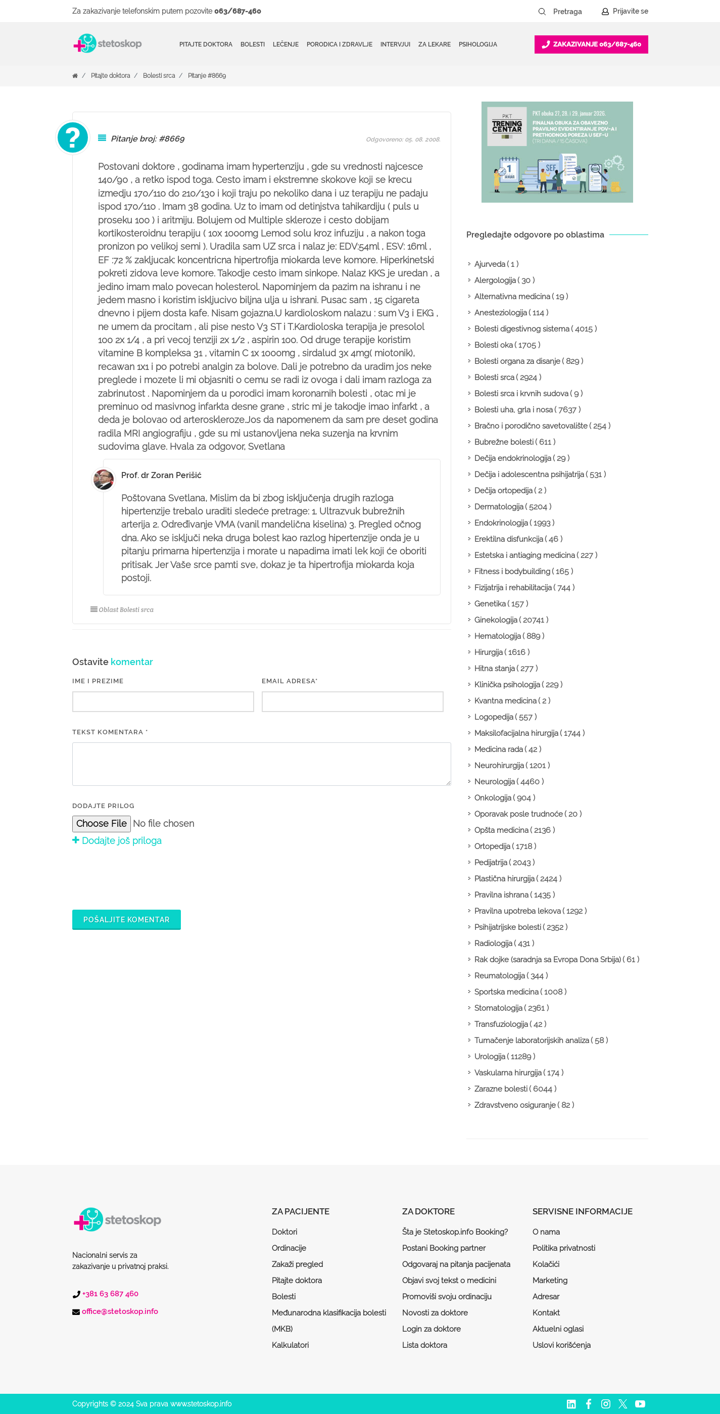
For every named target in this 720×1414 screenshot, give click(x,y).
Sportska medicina (506, 992)
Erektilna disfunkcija (508, 539)
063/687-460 (237, 11)
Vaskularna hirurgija (508, 1072)
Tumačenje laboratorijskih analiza (531, 1040)
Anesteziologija (500, 312)
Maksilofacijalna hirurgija (516, 733)
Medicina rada (498, 749)
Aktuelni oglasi (558, 1329)
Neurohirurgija (499, 765)
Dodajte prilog (103, 806)
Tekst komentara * (110, 732)
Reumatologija (499, 975)
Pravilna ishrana (501, 895)
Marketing (550, 1280)
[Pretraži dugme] (542, 12)
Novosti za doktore (435, 1312)
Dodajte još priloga (117, 840)
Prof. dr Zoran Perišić (161, 475)
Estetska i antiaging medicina (524, 555)
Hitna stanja (494, 668)
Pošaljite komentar (126, 920)
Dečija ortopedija (503, 490)
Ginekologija (495, 620)
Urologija (489, 1056)
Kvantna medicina (505, 700)
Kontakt (546, 1312)
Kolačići (546, 1264)
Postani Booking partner (444, 1248)
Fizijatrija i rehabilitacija (513, 587)
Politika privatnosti (564, 1248)
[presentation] (149, 876)
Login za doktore (431, 1329)
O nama (546, 1232)
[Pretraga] (574, 12)
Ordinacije (289, 1248)
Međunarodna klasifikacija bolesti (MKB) (329, 1321)
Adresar (546, 1296)
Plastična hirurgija (504, 878)
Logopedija (493, 717)
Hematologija (497, 636)
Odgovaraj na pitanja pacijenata (456, 1264)
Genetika (490, 603)
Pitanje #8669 (207, 75)
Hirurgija (488, 652)
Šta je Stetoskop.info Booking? (455, 1232)
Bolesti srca (159, 75)
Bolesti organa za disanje (517, 361)
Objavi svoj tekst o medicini (449, 1280)
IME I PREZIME (98, 681)
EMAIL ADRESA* (290, 681)
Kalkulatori (290, 1345)
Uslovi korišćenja (562, 1345)
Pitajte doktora (205, 44)
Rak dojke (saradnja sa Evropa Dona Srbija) (547, 959)
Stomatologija (498, 1008)
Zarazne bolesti (500, 1089)
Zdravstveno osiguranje (515, 1105)
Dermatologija (498, 506)
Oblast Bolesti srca (122, 609)
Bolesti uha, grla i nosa (513, 409)
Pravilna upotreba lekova (517, 911)
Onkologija (492, 798)
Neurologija (494, 781)
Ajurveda (489, 264)
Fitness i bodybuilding (512, 571)
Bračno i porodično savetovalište (531, 426)
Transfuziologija (501, 1024)
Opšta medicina (501, 830)
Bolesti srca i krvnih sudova (521, 393)
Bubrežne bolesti (504, 442)
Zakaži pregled (297, 1264)
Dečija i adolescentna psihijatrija (529, 474)
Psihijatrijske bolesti (507, 927)
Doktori (284, 1232)
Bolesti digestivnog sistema (521, 329)
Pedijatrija (490, 862)
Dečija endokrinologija (512, 458)
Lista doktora (424, 1345)
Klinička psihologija (507, 684)
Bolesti (284, 1296)
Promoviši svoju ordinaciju (447, 1296)
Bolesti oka (493, 345)
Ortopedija (492, 846)
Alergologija (495, 280)
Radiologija (493, 943)
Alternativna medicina (512, 296)
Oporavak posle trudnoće (518, 814)
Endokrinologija (501, 523)
